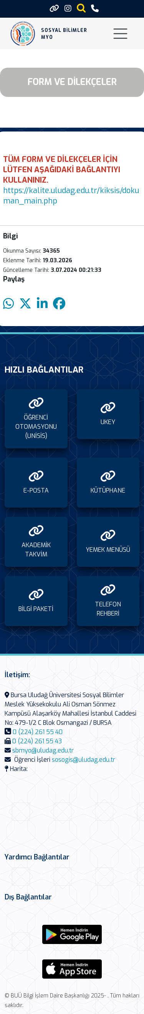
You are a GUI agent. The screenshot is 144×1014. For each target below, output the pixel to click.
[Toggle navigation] (120, 33)
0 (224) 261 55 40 (38, 732)
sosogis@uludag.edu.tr (83, 760)
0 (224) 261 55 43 (37, 741)
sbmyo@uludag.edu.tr (43, 750)
